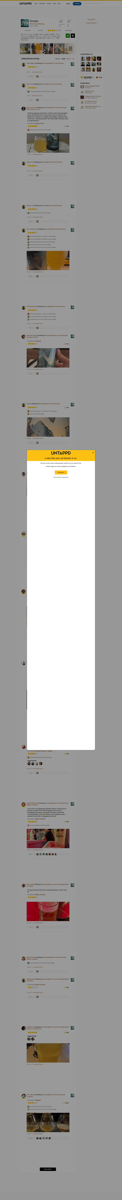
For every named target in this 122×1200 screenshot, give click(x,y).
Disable (61, 472)
